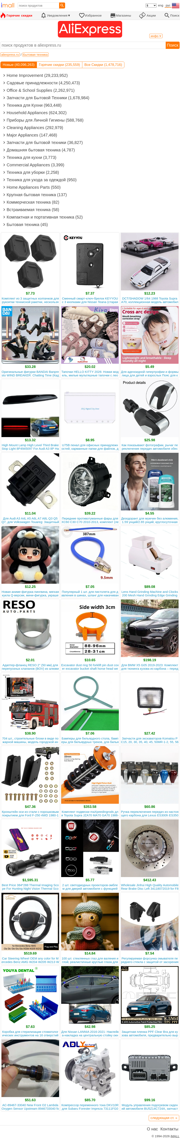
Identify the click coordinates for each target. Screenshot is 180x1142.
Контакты (169, 1129)
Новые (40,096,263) (19, 65)
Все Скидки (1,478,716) (103, 65)
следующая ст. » (164, 1118)
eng (160, 5)
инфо (156, 36)
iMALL (174, 1136)
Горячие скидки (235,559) (59, 65)
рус (168, 5)
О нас (152, 1129)
